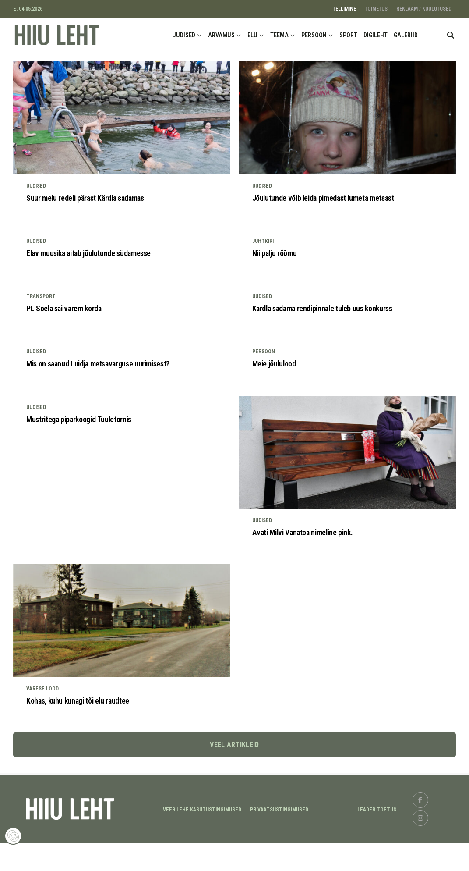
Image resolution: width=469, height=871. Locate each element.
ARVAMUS (221, 35)
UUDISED (183, 35)
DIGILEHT (375, 35)
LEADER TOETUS (376, 837)
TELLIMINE (344, 9)
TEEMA (279, 35)
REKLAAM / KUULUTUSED (423, 9)
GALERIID (406, 35)
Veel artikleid (234, 772)
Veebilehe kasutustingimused (202, 837)
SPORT (348, 35)
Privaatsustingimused (279, 837)
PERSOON (314, 35)
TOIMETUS (376, 9)
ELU (252, 35)
